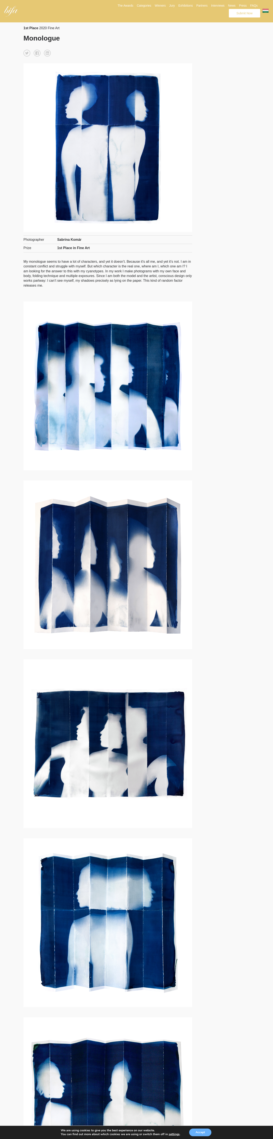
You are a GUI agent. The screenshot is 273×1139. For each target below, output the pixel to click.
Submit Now (245, 13)
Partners (202, 5)
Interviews (218, 5)
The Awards (125, 5)
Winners (160, 5)
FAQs (254, 5)
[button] (26, 53)
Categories (144, 5)
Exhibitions (185, 5)
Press (243, 5)
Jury (172, 5)
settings (174, 1134)
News (231, 5)
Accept (200, 1132)
